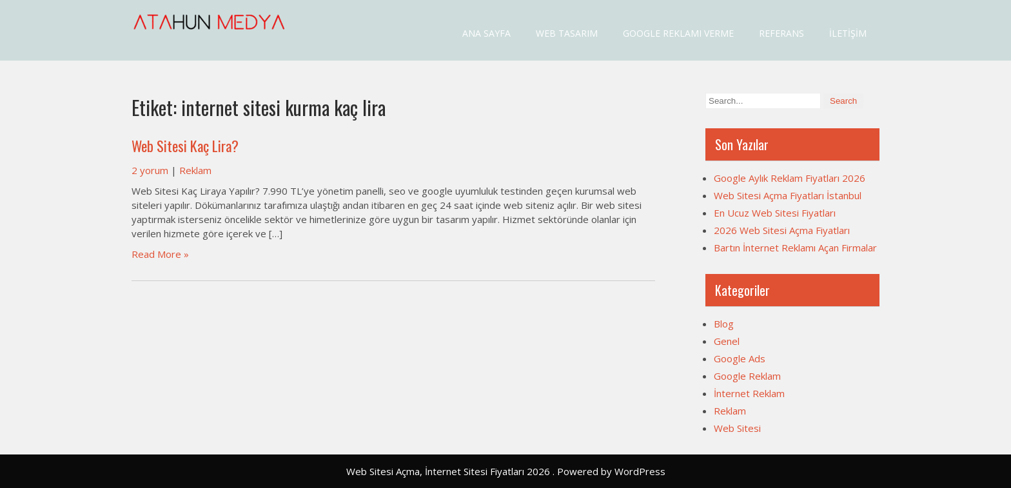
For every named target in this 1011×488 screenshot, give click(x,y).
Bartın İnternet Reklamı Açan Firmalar (795, 247)
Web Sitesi (737, 428)
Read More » (160, 254)
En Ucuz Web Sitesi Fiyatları (775, 212)
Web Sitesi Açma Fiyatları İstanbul (787, 195)
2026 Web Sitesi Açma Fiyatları (782, 230)
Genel (727, 341)
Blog (724, 323)
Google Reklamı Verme (678, 33)
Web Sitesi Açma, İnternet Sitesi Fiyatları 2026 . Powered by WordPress (505, 471)
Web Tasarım (567, 33)
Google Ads (739, 358)
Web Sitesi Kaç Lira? (185, 146)
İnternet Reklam (749, 393)
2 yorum (150, 170)
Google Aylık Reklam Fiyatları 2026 (789, 177)
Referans (781, 33)
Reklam (195, 170)
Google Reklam (747, 375)
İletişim (848, 33)
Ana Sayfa (486, 33)
